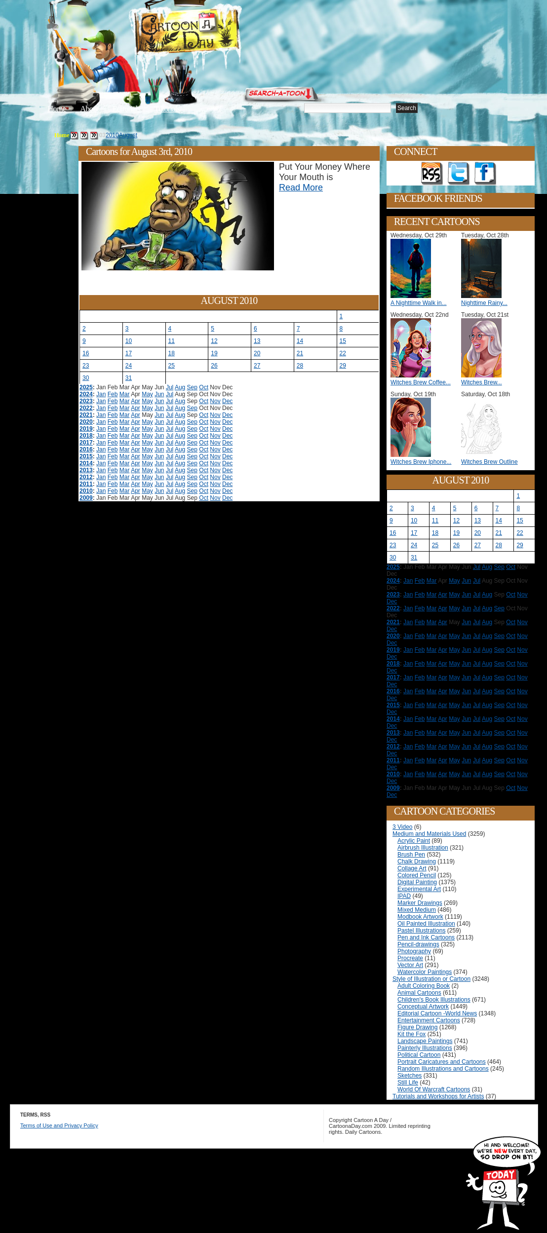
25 (171, 365)
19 (214, 353)
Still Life (407, 1082)
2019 (86, 428)
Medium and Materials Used (429, 833)
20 (257, 353)
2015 (86, 456)
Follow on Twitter (458, 174)
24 (128, 365)
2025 (86, 387)
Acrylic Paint (413, 840)
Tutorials (167, 108)
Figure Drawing (417, 1027)
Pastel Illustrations (421, 930)
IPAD (404, 896)
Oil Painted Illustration (426, 923)
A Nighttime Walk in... (419, 302)
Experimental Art (419, 889)
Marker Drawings (419, 902)
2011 (86, 484)
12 (214, 340)
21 (300, 353)
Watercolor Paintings (424, 972)
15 (343, 340)
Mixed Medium (416, 909)
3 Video (402, 826)
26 (214, 365)
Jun (159, 394)
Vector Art (410, 965)
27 (257, 365)
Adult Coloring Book (423, 985)
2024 (86, 394)
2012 (86, 477)
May (147, 394)
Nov (215, 401)
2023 (86, 401)
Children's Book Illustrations (433, 999)
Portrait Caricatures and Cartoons (441, 1061)
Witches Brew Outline (489, 461)
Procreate (410, 958)
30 (85, 377)
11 (171, 340)
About (89, 108)
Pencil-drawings (418, 944)
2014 (86, 463)
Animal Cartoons (419, 992)
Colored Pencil (416, 875)
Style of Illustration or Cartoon (431, 978)
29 (343, 365)
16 (85, 353)
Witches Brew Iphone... (421, 461)
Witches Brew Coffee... (421, 382)
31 (128, 377)
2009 (86, 497)
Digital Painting (417, 882)
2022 (86, 408)
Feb (113, 394)
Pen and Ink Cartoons (426, 937)
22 (343, 353)
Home (56, 108)
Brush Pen (411, 854)
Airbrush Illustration (422, 847)
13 (257, 340)
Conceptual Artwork (423, 1006)
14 (300, 340)
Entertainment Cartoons (428, 1020)
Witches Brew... (481, 382)
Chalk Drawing (416, 861)
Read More (301, 187)
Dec (227, 401)
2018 (86, 435)
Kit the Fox (411, 1034)
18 (171, 353)
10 (128, 340)
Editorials (126, 108)
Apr (135, 401)
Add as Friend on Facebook (485, 174)
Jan (101, 394)
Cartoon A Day (211, 33)
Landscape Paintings (424, 1041)
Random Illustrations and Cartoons (443, 1068)
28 (300, 365)
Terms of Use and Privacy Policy (59, 1125)
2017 (86, 442)
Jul (169, 387)
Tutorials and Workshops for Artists (438, 1096)
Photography (414, 951)
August (128, 135)
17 (128, 353)
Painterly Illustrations (424, 1048)
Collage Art (412, 868)
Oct (203, 387)
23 (85, 365)
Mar (124, 394)
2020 (86, 421)
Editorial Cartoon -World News (437, 1013)
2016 (86, 449)
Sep (192, 387)
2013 (86, 470)
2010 (112, 135)
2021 (86, 414)
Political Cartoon (418, 1054)
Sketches (409, 1075)
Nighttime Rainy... (484, 302)
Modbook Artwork (420, 916)
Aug (180, 387)
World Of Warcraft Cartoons (433, 1089)
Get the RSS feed (432, 174)
